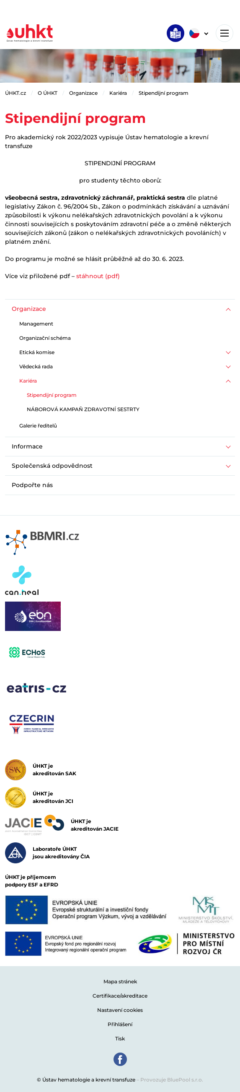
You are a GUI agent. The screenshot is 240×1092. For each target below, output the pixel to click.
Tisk (120, 1038)
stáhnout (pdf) (98, 276)
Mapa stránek (120, 981)
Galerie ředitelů (38, 425)
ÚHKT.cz (15, 93)
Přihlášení (120, 1024)
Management (36, 324)
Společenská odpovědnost (52, 465)
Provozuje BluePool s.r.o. (171, 1079)
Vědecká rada (36, 366)
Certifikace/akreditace (120, 996)
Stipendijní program (163, 93)
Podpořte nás (32, 485)
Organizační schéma (45, 338)
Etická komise (36, 352)
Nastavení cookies (120, 1010)
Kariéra (118, 93)
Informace (27, 446)
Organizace (83, 93)
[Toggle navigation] (224, 33)
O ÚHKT (47, 93)
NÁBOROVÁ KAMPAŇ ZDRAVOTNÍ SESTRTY (83, 409)
